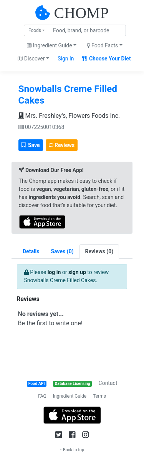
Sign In (66, 58)
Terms (99, 396)
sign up (77, 272)
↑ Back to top (72, 449)
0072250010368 (41, 127)
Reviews (62, 145)
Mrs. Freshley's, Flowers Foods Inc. (69, 115)
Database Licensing (72, 383)
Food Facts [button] (102, 45)
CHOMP (81, 13)
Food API (36, 383)
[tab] (62, 251)
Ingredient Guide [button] (49, 45)
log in (54, 272)
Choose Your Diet (106, 58)
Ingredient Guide (69, 396)
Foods (34, 30)
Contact (108, 383)
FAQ (42, 396)
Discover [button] (31, 58)
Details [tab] (31, 251)
